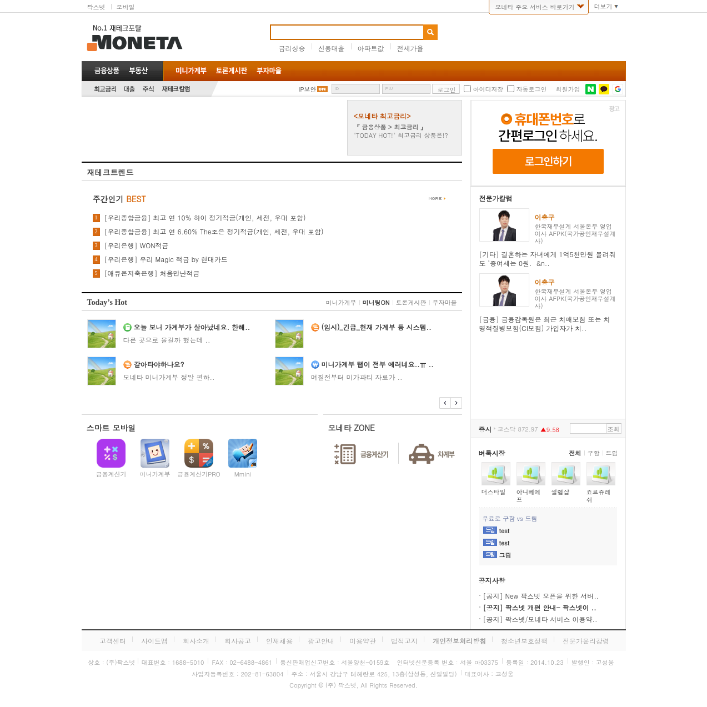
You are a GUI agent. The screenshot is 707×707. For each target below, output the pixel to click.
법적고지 (404, 640)
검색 (430, 32)
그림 (505, 555)
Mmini (242, 474)
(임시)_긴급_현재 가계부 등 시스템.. (377, 327)
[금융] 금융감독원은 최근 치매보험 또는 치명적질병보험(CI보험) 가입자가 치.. (544, 323)
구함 (594, 453)
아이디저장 (488, 89)
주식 (148, 89)
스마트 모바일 (111, 427)
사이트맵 (154, 640)
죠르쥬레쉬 (598, 496)
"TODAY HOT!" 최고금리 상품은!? (401, 135)
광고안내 (321, 640)
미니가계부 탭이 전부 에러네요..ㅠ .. (378, 364)
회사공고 (237, 640)
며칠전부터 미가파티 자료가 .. (357, 377)
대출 (129, 89)
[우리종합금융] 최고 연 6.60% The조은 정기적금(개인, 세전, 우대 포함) (214, 231)
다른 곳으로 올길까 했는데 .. (166, 339)
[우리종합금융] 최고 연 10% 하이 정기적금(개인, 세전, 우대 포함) (205, 217)
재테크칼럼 (176, 89)
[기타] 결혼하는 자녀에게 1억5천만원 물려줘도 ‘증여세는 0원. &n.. (547, 258)
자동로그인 (531, 89)
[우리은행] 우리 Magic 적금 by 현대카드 (166, 259)
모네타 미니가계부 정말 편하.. (169, 377)
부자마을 (445, 302)
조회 (614, 429)
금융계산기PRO (198, 474)
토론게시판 (411, 302)
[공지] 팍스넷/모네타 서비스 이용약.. (540, 619)
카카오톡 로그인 (604, 89)
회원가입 (567, 89)
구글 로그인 (618, 89)
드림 (612, 453)
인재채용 (279, 640)
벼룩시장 (492, 453)
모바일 (126, 7)
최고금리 (105, 89)
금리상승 (292, 48)
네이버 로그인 (590, 89)
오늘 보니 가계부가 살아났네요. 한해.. (192, 327)
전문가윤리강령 (586, 640)
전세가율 (410, 48)
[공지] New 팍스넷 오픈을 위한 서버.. (541, 595)
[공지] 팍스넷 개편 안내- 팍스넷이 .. (539, 607)
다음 (456, 403)
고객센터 (112, 640)
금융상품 (106, 70)
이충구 (545, 217)
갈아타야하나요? (159, 364)
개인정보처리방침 (459, 640)
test (504, 531)
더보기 (603, 7)
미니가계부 (341, 302)
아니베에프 (529, 496)
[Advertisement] (43, 169)
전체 (575, 453)
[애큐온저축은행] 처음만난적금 (152, 273)
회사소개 (196, 640)
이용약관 (362, 640)
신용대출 (331, 48)
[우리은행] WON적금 (136, 245)
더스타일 (494, 492)
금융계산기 (111, 474)
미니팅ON (376, 302)
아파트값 (371, 48)
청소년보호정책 (524, 640)
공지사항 (492, 580)
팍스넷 (96, 7)
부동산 (138, 70)
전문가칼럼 (496, 198)
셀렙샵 (560, 492)
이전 (445, 403)
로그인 (446, 90)
